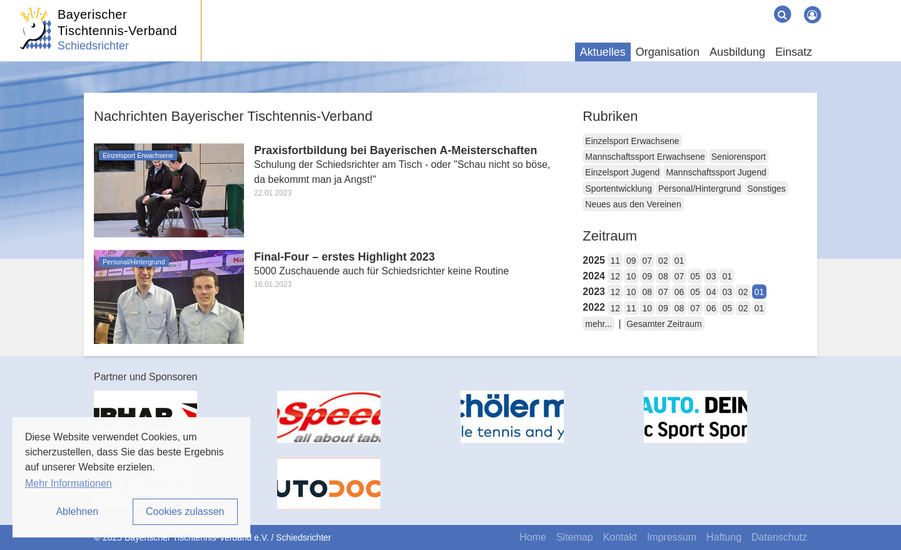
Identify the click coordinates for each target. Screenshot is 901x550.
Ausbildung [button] (737, 52)
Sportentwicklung (618, 189)
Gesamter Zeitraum (664, 324)
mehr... (598, 324)
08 (663, 276)
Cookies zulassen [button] (185, 511)
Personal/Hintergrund (699, 189)
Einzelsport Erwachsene (632, 141)
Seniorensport (738, 157)
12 (615, 276)
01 (679, 261)
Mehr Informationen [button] (68, 483)
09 (631, 261)
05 (695, 276)
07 (648, 261)
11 (615, 261)
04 (711, 292)
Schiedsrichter (93, 45)
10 (631, 276)
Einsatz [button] (793, 52)
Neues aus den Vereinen (633, 204)
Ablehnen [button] (77, 511)
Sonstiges (766, 189)
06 (679, 292)
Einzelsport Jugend (622, 172)
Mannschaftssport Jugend (716, 172)
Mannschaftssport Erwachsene (645, 157)
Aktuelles (603, 52)
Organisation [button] (668, 52)
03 (711, 276)
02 (663, 261)
